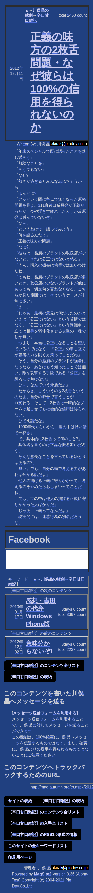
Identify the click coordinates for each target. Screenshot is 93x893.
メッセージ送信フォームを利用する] (45, 713)
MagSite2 (42, 874)
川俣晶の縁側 (53, 579)
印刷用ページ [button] (20, 857)
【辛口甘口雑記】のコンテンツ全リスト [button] (44, 665)
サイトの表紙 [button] (20, 801)
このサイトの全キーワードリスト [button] (38, 846)
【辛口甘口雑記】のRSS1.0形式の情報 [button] (42, 834)
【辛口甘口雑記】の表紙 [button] (30, 677)
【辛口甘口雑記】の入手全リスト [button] (38, 823)
